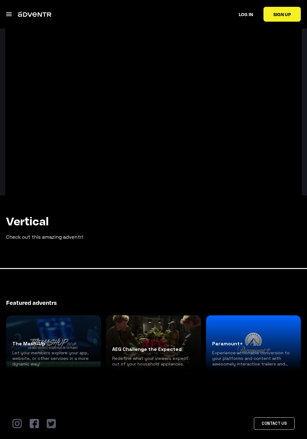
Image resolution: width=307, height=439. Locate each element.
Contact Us (274, 423)
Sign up (282, 14)
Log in (246, 14)
